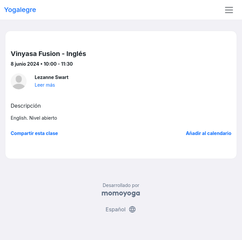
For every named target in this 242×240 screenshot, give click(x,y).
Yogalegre (20, 10)
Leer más (45, 85)
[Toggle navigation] (229, 10)
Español (121, 209)
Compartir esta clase (34, 133)
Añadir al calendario (208, 133)
